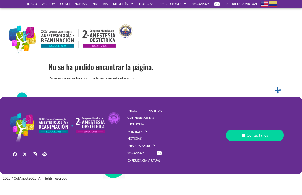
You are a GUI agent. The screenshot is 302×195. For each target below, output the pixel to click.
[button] (124, 3)
